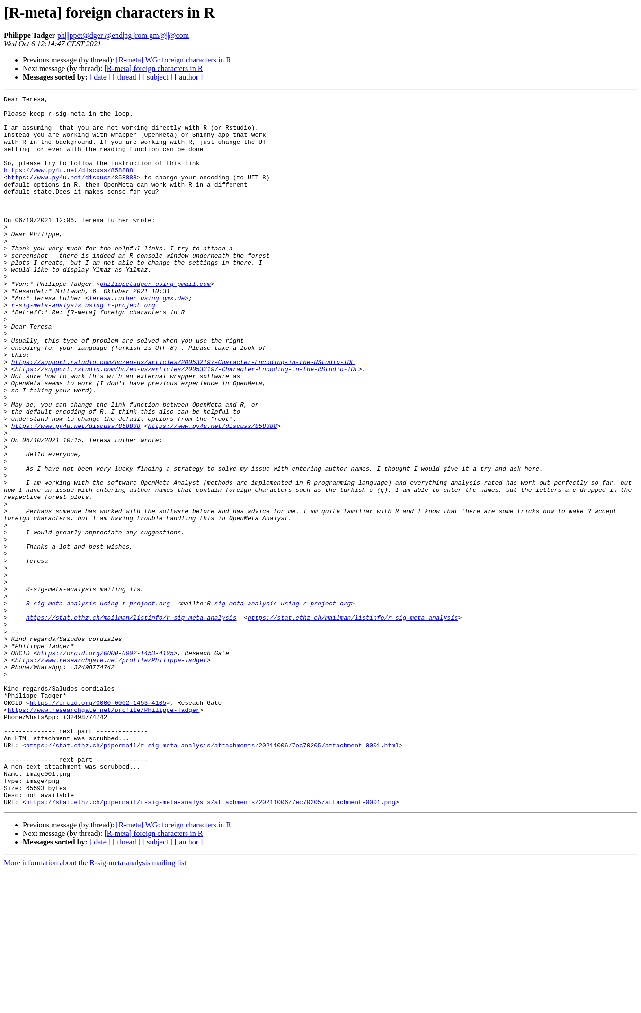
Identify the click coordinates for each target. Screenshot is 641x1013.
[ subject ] (157, 77)
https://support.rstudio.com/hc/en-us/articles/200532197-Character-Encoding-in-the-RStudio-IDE (183, 415)
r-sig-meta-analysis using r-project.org (83, 347)
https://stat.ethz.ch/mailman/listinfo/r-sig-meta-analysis (131, 722)
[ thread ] (127, 77)
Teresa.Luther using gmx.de (137, 339)
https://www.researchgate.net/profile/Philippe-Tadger (111, 773)
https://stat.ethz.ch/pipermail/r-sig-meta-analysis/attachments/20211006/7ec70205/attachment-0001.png (210, 944)
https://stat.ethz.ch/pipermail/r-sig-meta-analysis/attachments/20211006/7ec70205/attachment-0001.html (212, 875)
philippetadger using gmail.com (155, 322)
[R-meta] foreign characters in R (153, 68)
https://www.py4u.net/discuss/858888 (68, 185)
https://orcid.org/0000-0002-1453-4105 (105, 765)
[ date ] (100, 77)
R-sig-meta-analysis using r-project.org (98, 705)
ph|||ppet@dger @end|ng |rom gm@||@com (123, 35)
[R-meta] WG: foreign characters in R (173, 60)
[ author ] (189, 77)
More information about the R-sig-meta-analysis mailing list (95, 1005)
